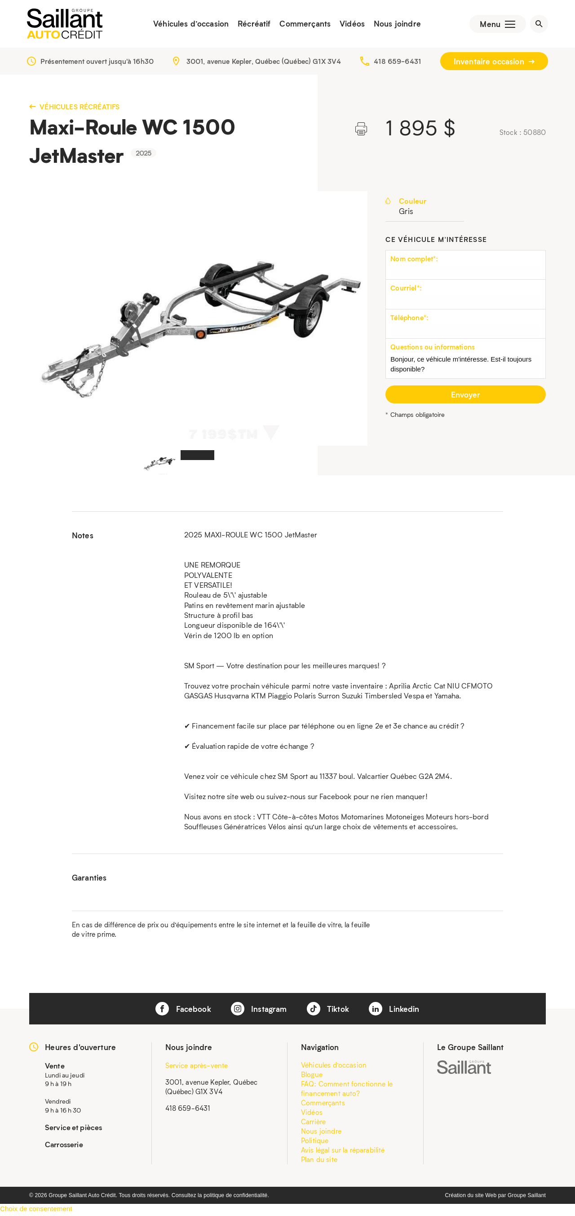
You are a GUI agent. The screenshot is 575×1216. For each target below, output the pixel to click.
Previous (48, 320)
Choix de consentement (36, 1210)
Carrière (313, 1123)
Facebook (183, 1010)
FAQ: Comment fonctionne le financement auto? (347, 1090)
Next (348, 320)
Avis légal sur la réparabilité (343, 1151)
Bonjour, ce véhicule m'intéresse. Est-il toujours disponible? (465, 367)
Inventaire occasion (494, 63)
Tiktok (328, 1010)
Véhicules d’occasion (188, 24)
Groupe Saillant (527, 1197)
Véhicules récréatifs (74, 108)
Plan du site (319, 1161)
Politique (314, 1142)
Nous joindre (394, 24)
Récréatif (251, 24)
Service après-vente (196, 1067)
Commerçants (302, 24)
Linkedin (394, 1010)
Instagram (259, 1010)
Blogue (312, 1076)
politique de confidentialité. (236, 1197)
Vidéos (349, 24)
